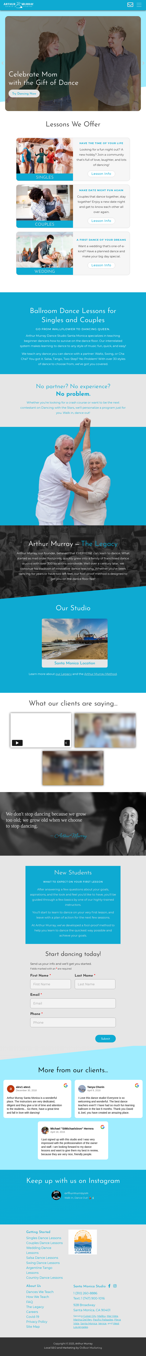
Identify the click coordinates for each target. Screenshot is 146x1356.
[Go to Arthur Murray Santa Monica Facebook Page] (109, 1286)
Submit (105, 1038)
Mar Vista (112, 1315)
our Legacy (64, 674)
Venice (102, 1323)
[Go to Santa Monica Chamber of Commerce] (96, 1256)
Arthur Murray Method (100, 674)
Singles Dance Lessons (43, 1238)
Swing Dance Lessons (43, 1263)
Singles (45, 178)
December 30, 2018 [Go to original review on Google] (26, 1090)
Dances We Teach (40, 1292)
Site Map (33, 1326)
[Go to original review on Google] (65, 1088)
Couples (44, 225)
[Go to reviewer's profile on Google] (82, 1089)
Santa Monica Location (74, 663)
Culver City (89, 1315)
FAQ (29, 1302)
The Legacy (35, 1307)
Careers (32, 1312)
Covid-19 (32, 1317)
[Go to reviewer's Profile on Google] (45, 1130)
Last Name (84, 976)
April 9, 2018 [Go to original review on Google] (94, 1090)
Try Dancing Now (24, 93)
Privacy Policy (36, 1322)
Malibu (101, 1315)
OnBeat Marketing (90, 1348)
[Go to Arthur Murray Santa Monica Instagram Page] (115, 1286)
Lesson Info (101, 174)
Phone (35, 1014)
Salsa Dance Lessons (42, 1258)
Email (35, 995)
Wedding (44, 272)
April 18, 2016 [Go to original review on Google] (57, 1132)
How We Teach (37, 1297)
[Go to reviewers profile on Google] (11, 1089)
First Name (40, 976)
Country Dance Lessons (44, 1278)
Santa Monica (88, 1323)
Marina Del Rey (82, 1319)
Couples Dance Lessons (44, 1243)
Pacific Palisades (103, 1319)
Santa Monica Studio (89, 1286)
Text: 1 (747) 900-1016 (89, 1298)
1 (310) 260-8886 (85, 1293)
